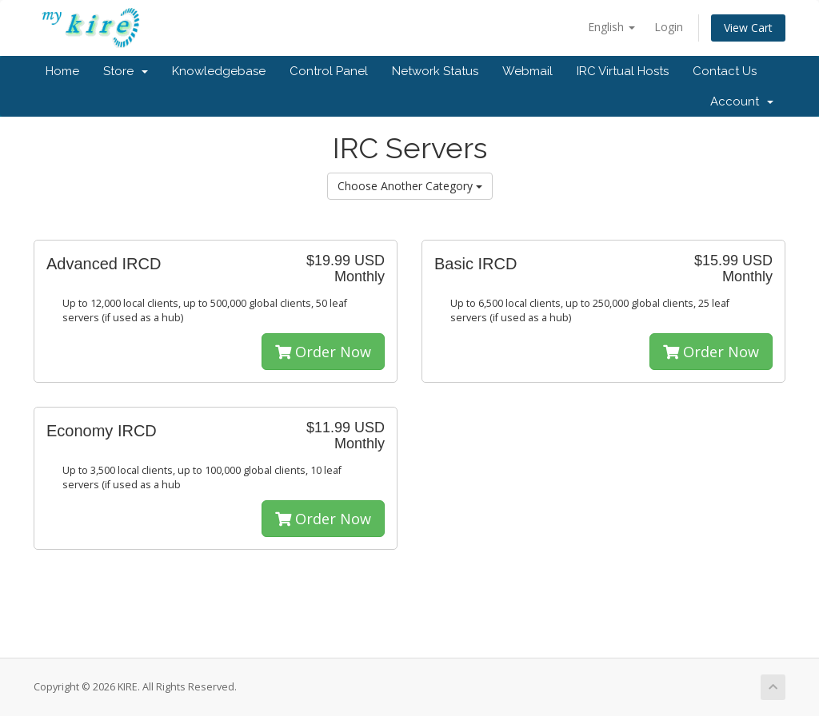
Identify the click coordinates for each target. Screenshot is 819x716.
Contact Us (725, 71)
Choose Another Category (410, 185)
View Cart (748, 27)
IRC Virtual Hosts (623, 71)
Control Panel (329, 71)
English (611, 26)
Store (125, 71)
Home (62, 71)
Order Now (323, 351)
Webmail (527, 71)
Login (668, 26)
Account (741, 101)
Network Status (435, 71)
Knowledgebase (219, 71)
